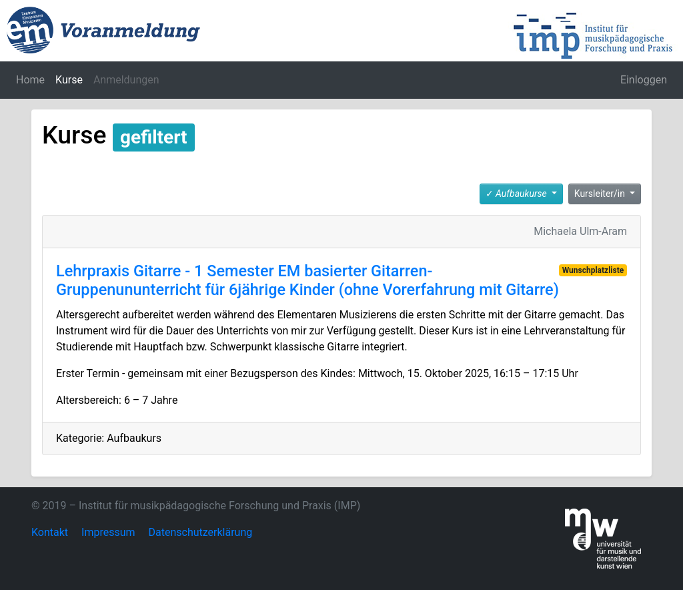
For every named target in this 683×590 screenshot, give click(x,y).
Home (30, 79)
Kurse (69, 79)
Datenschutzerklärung (201, 532)
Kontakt (49, 532)
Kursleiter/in (601, 193)
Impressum (108, 532)
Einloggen (643, 79)
